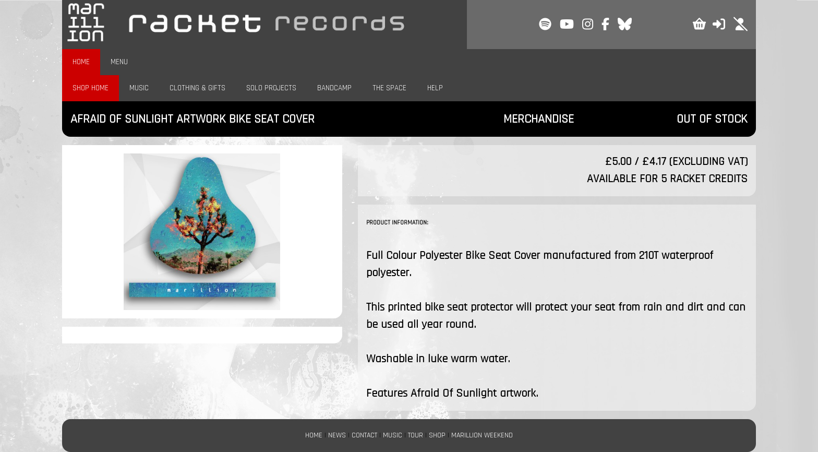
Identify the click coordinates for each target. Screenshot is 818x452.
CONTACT (364, 435)
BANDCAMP (334, 88)
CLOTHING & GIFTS (197, 88)
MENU (119, 62)
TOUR (415, 435)
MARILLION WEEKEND (482, 435)
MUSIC (139, 88)
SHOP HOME (91, 88)
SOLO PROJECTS (271, 88)
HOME (81, 62)
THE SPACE (389, 88)
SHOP (437, 435)
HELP (435, 88)
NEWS (337, 435)
